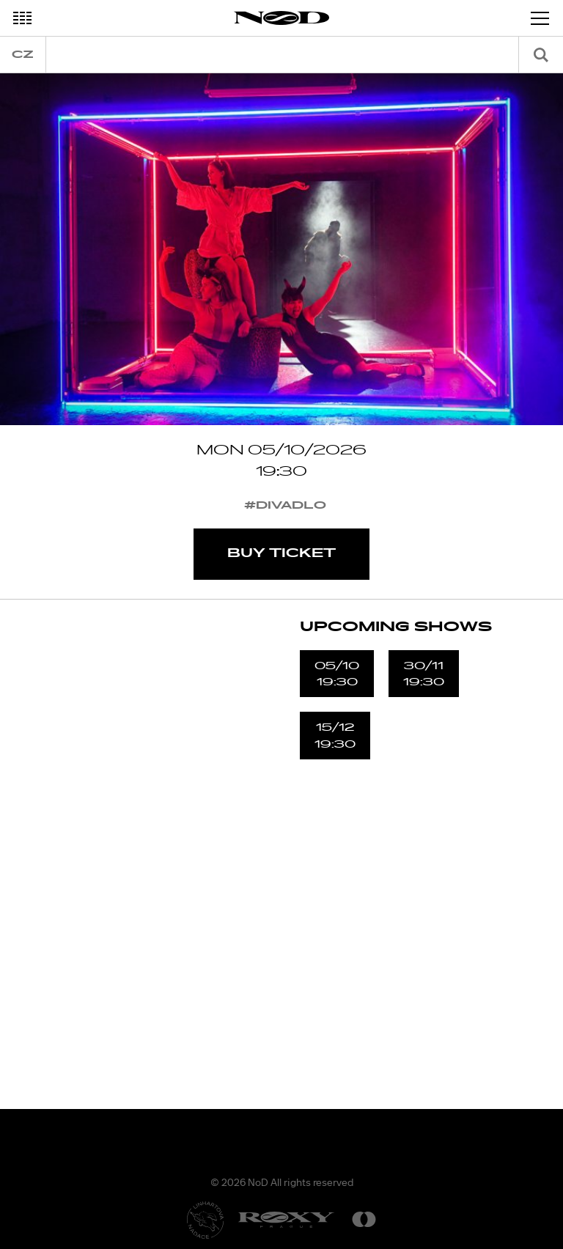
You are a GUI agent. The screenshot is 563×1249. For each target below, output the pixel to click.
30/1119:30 (423, 673)
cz (23, 55)
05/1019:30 (336, 673)
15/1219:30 (335, 735)
